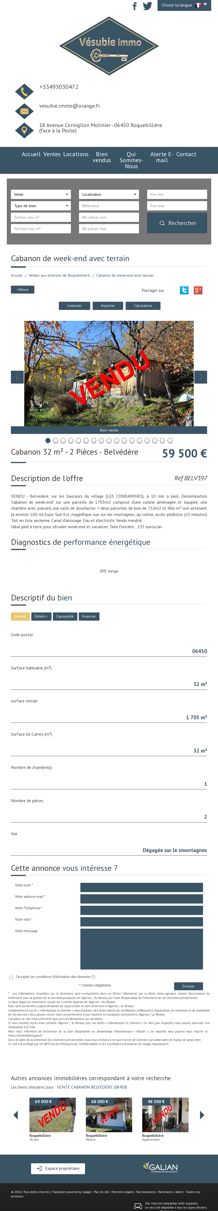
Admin (179, 1179)
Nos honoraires (146, 1179)
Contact (196, 153)
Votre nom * (24, 872)
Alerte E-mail (168, 153)
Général (20, 604)
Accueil (21, 153)
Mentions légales (122, 1179)
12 (131, 427)
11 (124, 427)
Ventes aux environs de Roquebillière (59, 262)
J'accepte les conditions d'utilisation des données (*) (55, 964)
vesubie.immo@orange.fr (69, 105)
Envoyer (189, 973)
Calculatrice (143, 293)
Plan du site (101, 1179)
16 (162, 427)
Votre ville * (23, 907)
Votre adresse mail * (30, 884)
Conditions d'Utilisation (122, 1031)
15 (154, 427)
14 (147, 427)
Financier (89, 604)
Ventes (42, 153)
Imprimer (108, 293)
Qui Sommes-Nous (130, 153)
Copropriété (65, 604)
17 (170, 427)
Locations (65, 153)
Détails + (41, 604)
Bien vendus (93, 153)
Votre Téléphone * (29, 895)
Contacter (74, 293)
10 (116, 427)
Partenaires (165, 1179)
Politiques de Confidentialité (79, 1031)
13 (139, 427)
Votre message (26, 918)
